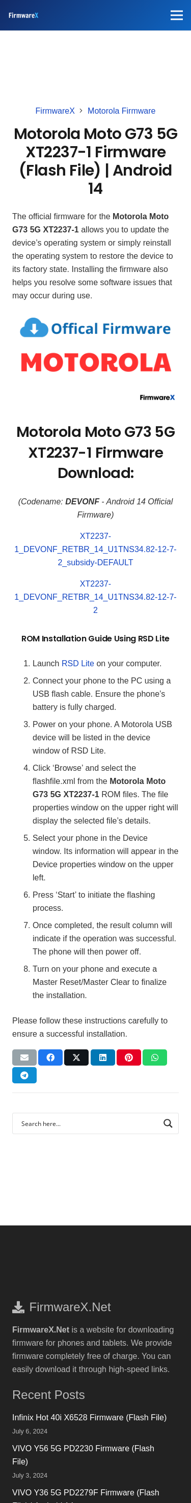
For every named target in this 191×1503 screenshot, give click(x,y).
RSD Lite (78, 663)
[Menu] (176, 15)
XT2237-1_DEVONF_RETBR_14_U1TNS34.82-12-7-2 (95, 596)
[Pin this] (129, 1057)
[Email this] (24, 1057)
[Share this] (50, 1057)
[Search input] (88, 1123)
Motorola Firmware (121, 111)
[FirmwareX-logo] (23, 15)
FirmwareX (55, 111)
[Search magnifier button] (168, 1123)
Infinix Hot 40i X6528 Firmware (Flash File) (89, 1417)
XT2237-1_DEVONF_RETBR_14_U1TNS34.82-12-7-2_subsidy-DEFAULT (95, 549)
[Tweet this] (76, 1057)
